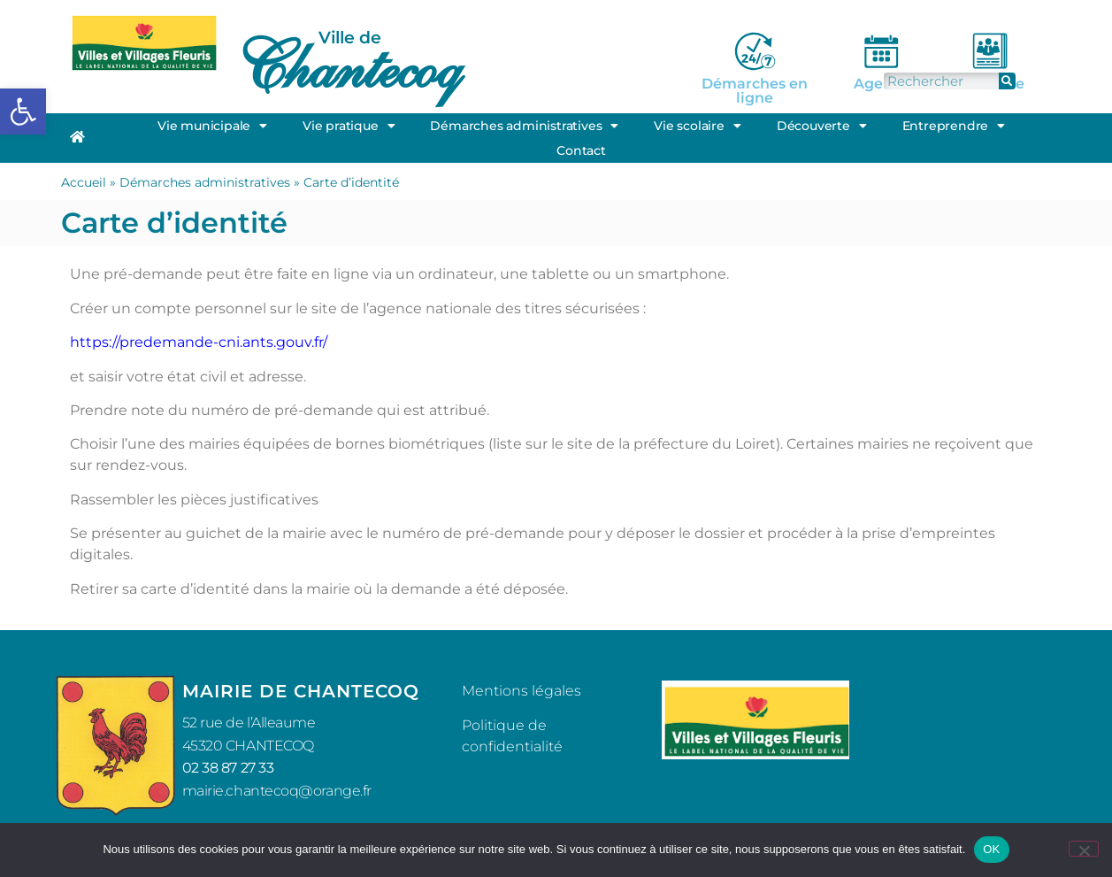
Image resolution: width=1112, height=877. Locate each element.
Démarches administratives (524, 125)
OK (991, 849)
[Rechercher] (1007, 81)
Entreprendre (953, 125)
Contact (581, 150)
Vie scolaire (697, 125)
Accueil (83, 182)
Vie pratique (349, 125)
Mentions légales (521, 690)
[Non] (1084, 849)
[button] (23, 111)
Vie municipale (212, 125)
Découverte (822, 125)
